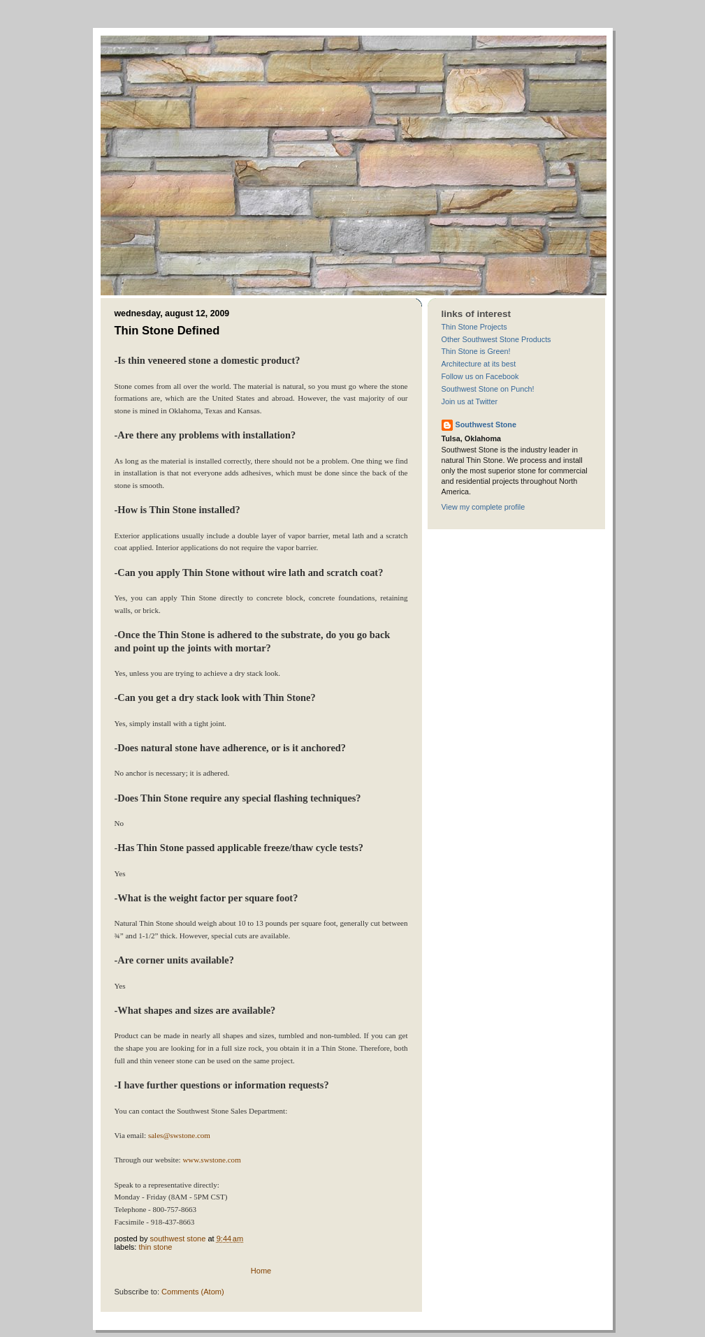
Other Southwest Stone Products (496, 339)
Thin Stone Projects (474, 327)
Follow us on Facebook (480, 376)
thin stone (156, 1247)
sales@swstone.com (179, 1135)
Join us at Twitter (470, 401)
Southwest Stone (486, 424)
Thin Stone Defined (167, 330)
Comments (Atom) (192, 1291)
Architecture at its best (479, 364)
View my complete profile (483, 507)
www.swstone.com (211, 1159)
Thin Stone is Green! (476, 351)
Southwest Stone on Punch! (488, 389)
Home (261, 1270)
